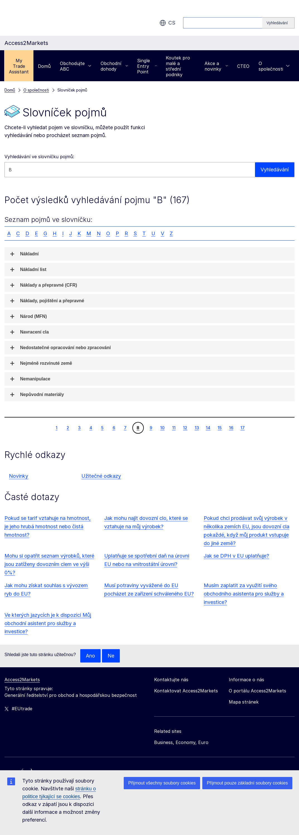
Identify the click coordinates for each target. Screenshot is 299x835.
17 (242, 427)
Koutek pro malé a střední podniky (178, 66)
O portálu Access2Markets (257, 691)
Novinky (18, 476)
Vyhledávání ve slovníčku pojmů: (39, 156)
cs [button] (167, 23)
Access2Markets (22, 679)
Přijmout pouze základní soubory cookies (247, 783)
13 (197, 427)
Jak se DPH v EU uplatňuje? (236, 556)
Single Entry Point (147, 66)
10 (162, 427)
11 (174, 427)
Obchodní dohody (114, 66)
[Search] (278, 22)
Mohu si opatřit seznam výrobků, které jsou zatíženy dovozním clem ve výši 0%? (49, 564)
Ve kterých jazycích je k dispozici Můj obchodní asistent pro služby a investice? (47, 623)
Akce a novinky (216, 66)
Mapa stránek (244, 702)
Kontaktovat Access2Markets (186, 691)
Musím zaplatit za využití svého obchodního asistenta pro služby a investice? (244, 593)
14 (208, 427)
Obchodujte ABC (75, 66)
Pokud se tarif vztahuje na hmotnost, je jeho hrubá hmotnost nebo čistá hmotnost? (47, 526)
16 (231, 427)
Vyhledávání (275, 169)
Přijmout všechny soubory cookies (162, 783)
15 (219, 427)
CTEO (243, 66)
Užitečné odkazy (101, 476)
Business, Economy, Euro (181, 742)
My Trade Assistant (19, 66)
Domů (44, 66)
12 (185, 427)
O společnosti (274, 66)
